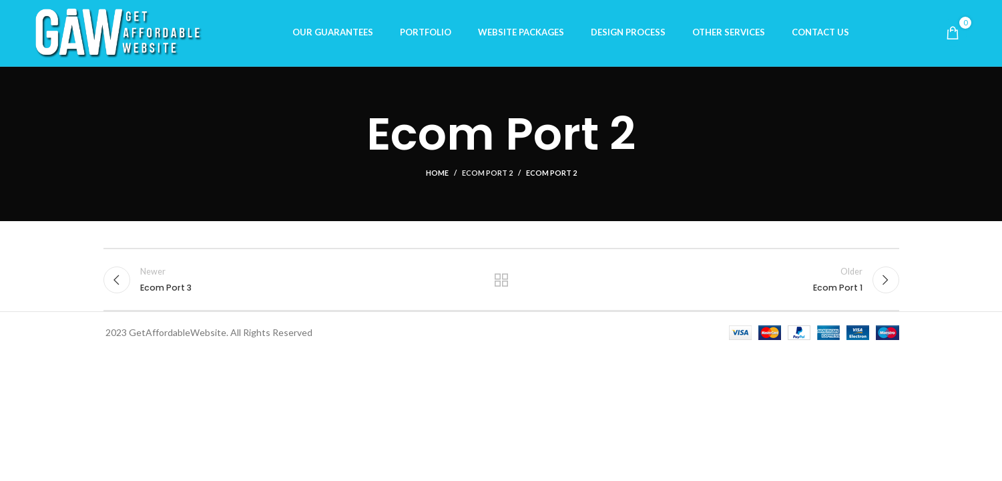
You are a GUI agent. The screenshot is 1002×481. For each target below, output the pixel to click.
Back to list (501, 284)
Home (437, 176)
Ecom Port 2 (487, 176)
